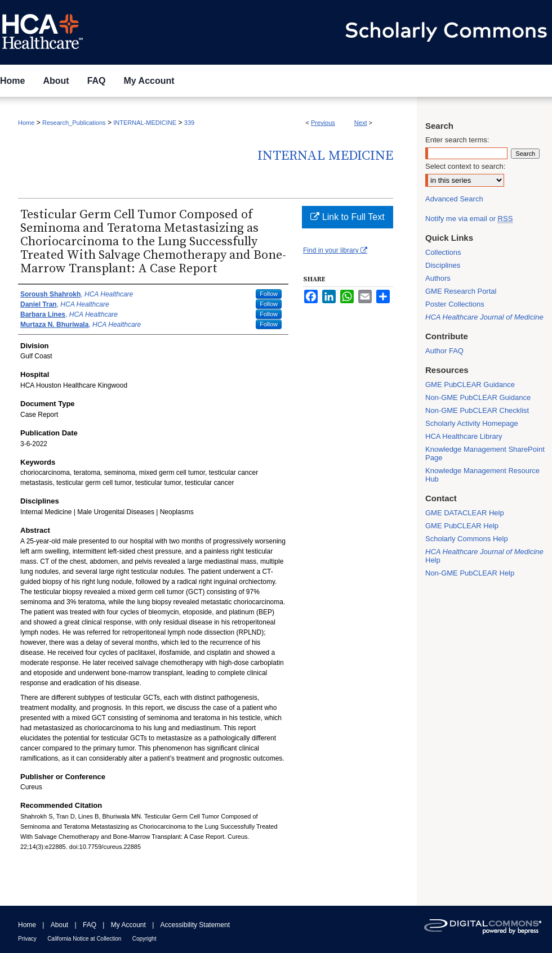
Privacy (27, 939)
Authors (438, 278)
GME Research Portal (460, 291)
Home (26, 122)
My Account (128, 925)
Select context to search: (465, 166)
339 (189, 122)
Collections (443, 252)
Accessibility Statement (195, 925)
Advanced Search (454, 199)
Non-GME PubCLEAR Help (469, 573)
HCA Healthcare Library (463, 436)
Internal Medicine (325, 155)
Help (484, 555)
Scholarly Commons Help (466, 538)
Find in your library (335, 250)
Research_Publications (74, 122)
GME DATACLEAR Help (464, 513)
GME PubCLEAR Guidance (470, 384)
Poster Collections (454, 304)
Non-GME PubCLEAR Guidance (478, 397)
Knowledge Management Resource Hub (482, 474)
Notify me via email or (469, 218)
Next (360, 122)
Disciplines (442, 265)
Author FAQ (444, 351)
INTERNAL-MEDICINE (144, 122)
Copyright (144, 939)
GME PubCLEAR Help (461, 526)
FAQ (89, 925)
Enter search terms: (457, 140)
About (59, 925)
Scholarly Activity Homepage (471, 423)
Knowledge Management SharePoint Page (485, 453)
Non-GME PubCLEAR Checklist (477, 410)
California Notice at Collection (84, 939)
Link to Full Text (347, 217)
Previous (323, 122)
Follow (269, 293)
